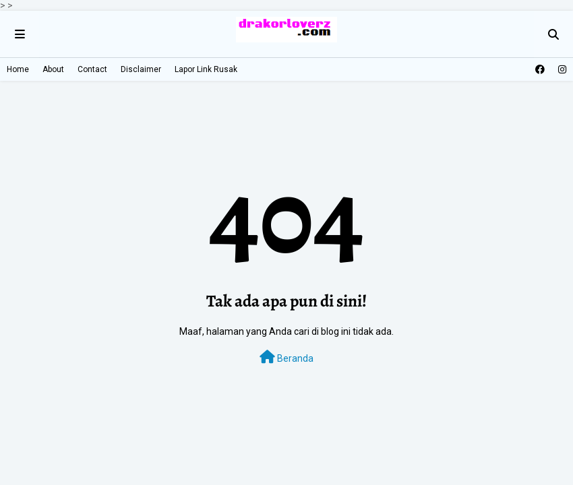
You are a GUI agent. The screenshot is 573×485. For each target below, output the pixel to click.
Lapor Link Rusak (206, 69)
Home (18, 69)
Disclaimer (141, 69)
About (53, 69)
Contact (92, 69)
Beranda (286, 357)
